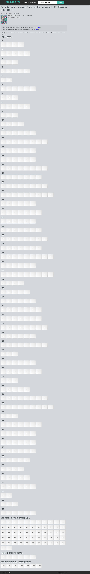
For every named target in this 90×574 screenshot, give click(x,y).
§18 (39, 527)
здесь (39, 27)
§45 (3, 542)
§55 (63, 542)
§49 (27, 542)
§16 (27, 527)
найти (60, 2)
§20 (51, 527)
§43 (57, 537)
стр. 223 (33, 565)
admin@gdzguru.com (62, 572)
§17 (33, 527)
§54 (57, 542)
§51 (39, 542)
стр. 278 (39, 565)
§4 (21, 521)
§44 (63, 537)
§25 (15, 532)
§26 (21, 532)
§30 (45, 532)
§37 (21, 537)
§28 (33, 532)
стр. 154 (9, 565)
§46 (9, 542)
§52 (45, 542)
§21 (57, 527)
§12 (3, 527)
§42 (51, 537)
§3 (15, 521)
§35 (9, 537)
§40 (39, 537)
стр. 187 (21, 565)
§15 (21, 527)
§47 (15, 542)
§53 (51, 542)
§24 (9, 532)
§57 (9, 548)
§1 (3, 521)
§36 (15, 537)
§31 (51, 532)
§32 (57, 532)
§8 (44, 521)
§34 (3, 537)
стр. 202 (27, 565)
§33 (63, 532)
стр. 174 (15, 565)
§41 (45, 537)
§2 (9, 521)
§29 (39, 532)
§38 (27, 537)
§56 (3, 548)
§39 (33, 537)
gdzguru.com (13, 2)
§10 (57, 521)
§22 (63, 527)
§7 (38, 521)
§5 (26, 521)
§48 (21, 542)
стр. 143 (3, 565)
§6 (32, 521)
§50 (33, 542)
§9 (50, 521)
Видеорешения (25, 2)
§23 (3, 532)
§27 (27, 532)
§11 (63, 521)
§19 (45, 527)
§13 (9, 527)
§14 (15, 527)
